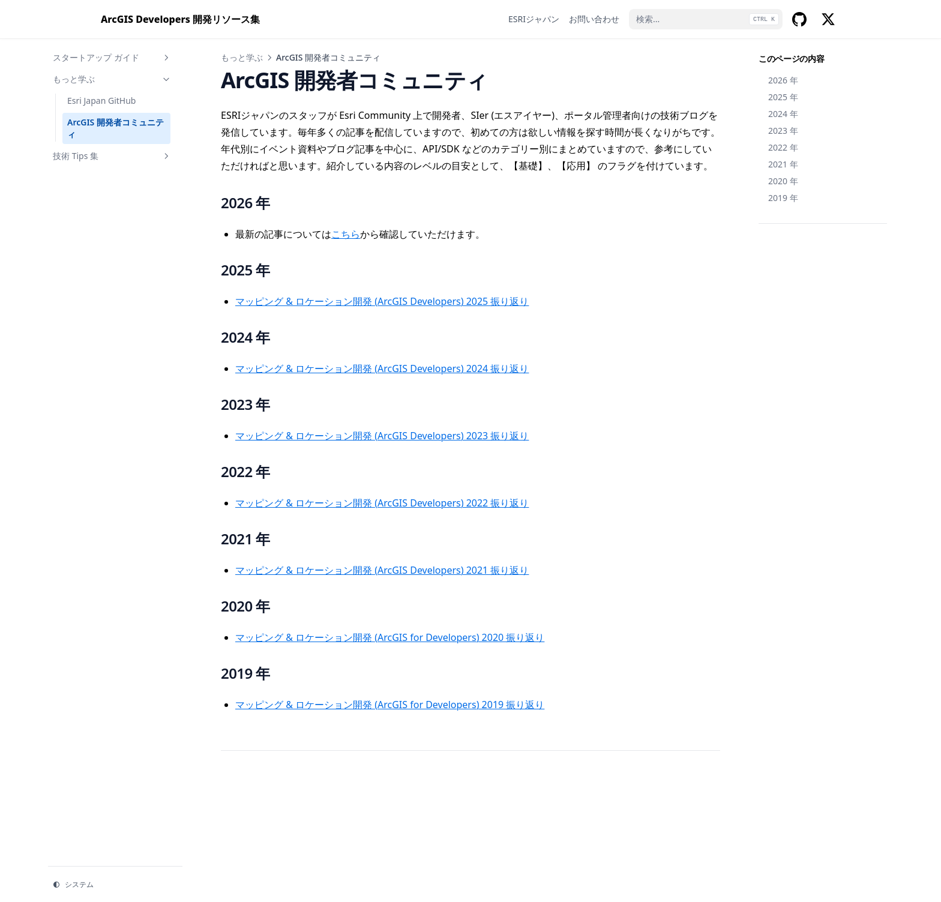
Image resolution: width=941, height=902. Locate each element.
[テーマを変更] (115, 884)
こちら (345, 234)
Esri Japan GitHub (101, 100)
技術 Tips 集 (112, 155)
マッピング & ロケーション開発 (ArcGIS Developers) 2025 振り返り (382, 301)
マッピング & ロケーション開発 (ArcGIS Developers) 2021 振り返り (382, 570)
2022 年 (783, 147)
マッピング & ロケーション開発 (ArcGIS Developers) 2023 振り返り (382, 435)
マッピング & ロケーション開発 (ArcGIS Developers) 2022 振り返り (382, 503)
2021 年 (783, 164)
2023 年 (783, 130)
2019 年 (783, 197)
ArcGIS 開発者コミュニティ (115, 128)
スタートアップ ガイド (112, 57)
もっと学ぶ (112, 79)
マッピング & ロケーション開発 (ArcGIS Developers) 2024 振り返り (382, 368)
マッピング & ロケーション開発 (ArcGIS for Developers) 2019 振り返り (389, 704)
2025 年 (783, 97)
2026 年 (783, 80)
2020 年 (783, 181)
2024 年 (783, 113)
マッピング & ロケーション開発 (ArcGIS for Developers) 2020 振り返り (389, 637)
